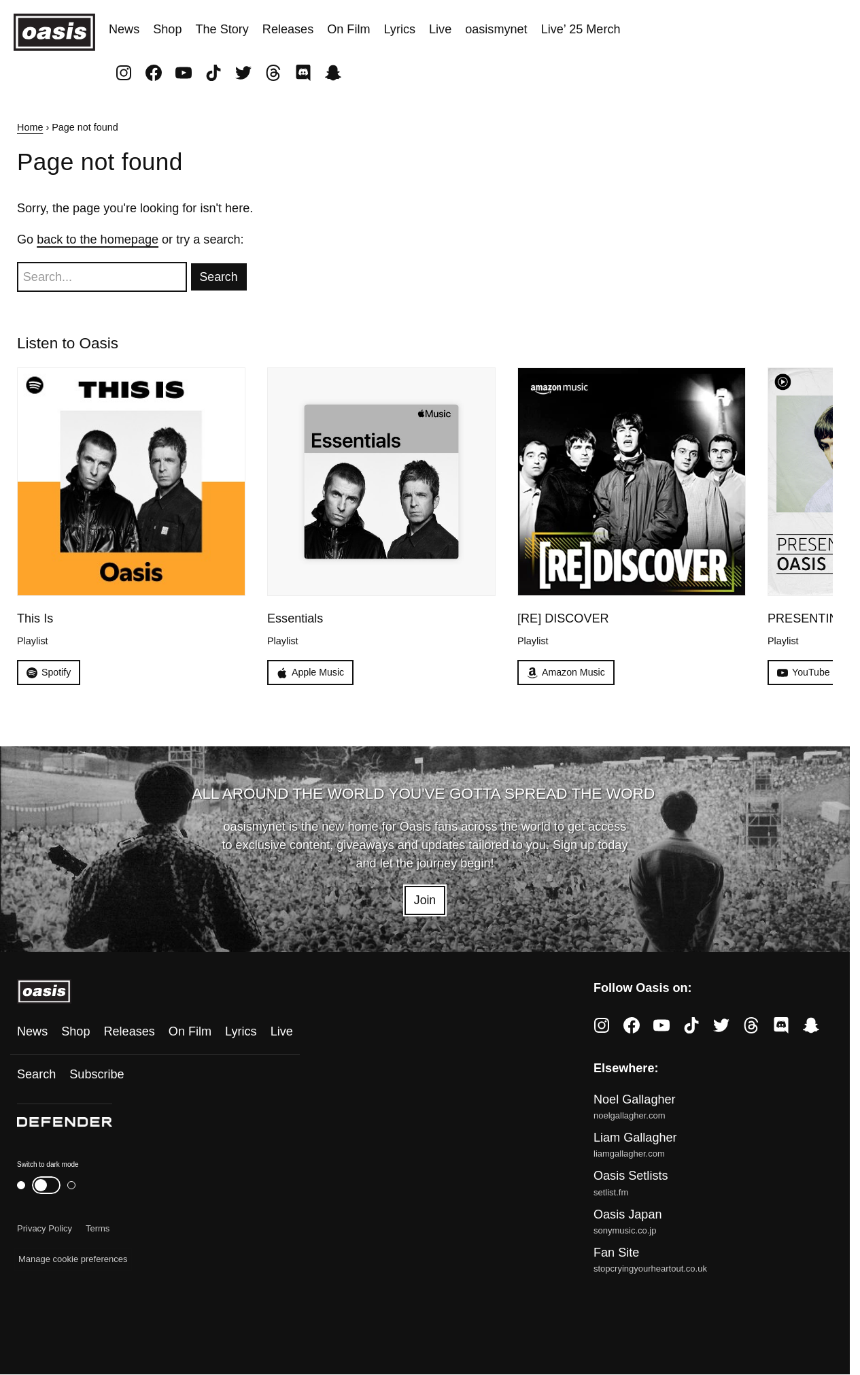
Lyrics (399, 29)
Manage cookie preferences (72, 1260)
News (124, 29)
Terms (97, 1229)
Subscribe (96, 1075)
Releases (287, 29)
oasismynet (496, 29)
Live (440, 29)
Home (30, 127)
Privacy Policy (44, 1229)
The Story (221, 29)
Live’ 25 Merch (581, 29)
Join (424, 901)
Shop (167, 29)
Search (36, 1075)
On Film (348, 29)
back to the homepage (97, 239)
